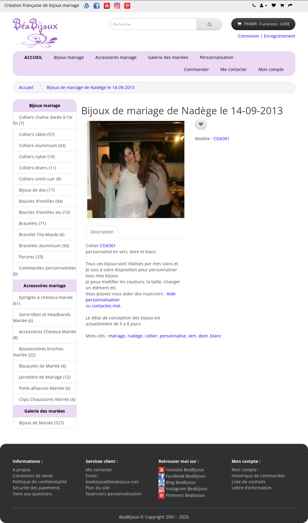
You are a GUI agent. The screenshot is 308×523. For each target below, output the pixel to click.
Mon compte (272, 69)
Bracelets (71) (29, 223)
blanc (215, 336)
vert (192, 336)
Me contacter (234, 69)
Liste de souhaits (249, 482)
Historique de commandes (258, 475)
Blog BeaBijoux (177, 482)
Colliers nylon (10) (34, 156)
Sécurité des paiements (36, 488)
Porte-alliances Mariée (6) (41, 388)
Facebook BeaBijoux (182, 476)
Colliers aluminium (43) (39, 145)
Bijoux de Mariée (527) (38, 423)
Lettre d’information (252, 488)
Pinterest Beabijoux (182, 495)
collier (151, 336)
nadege (135, 336)
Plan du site (97, 488)
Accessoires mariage (115, 57)
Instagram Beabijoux (183, 488)
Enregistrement (279, 36)
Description (102, 232)
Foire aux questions (32, 494)
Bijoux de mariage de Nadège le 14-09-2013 (90, 87)
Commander (197, 69)
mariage (117, 336)
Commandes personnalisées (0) (44, 271)
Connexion (248, 36)
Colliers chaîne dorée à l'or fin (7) (43, 120)
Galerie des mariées (167, 57)
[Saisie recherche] (153, 24)
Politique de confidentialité (40, 482)
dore (203, 336)
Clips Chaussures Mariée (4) (44, 399)
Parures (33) (28, 257)
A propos (22, 469)
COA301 (108, 245)
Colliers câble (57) (33, 134)
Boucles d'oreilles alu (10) (41, 212)
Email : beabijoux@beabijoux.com (112, 479)
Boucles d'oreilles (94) (38, 201)
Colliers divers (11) (34, 168)
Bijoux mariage (67, 57)
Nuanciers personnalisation (114, 494)
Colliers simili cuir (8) (37, 179)
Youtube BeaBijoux (181, 469)
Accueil (26, 87)
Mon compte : (245, 469)
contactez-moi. (107, 306)
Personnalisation (215, 57)
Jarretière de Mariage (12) (41, 377)
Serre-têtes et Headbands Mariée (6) (42, 317)
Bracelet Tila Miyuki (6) (38, 234)
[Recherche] (209, 24)
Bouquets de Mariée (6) (39, 366)
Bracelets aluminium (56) (41, 245)
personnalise (173, 336)
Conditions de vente (33, 475)
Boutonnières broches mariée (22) (38, 352)
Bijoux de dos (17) (33, 190)
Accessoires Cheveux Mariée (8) (44, 334)
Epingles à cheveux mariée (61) (43, 300)
